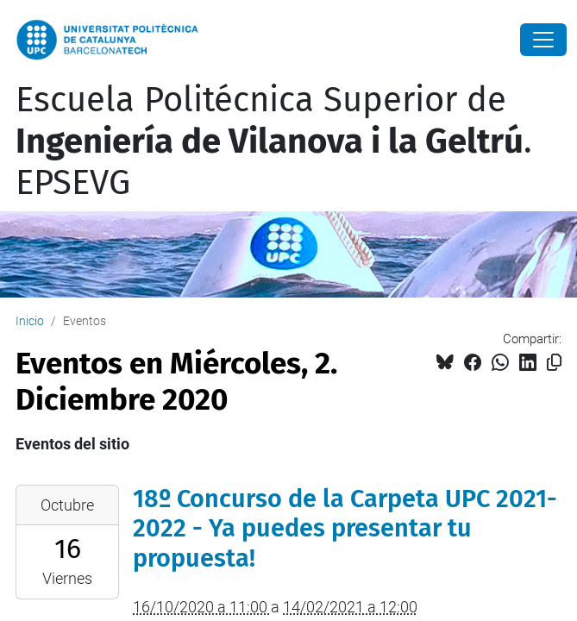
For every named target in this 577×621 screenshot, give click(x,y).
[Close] (543, 39)
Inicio (30, 321)
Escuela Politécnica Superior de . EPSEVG (274, 141)
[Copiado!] (554, 363)
